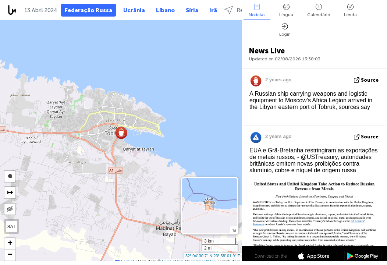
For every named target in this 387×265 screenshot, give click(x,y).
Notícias (257, 10)
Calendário (318, 10)
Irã (213, 10)
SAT (11, 226)
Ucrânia (134, 10)
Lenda (350, 10)
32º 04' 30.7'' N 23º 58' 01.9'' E (212, 256)
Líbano (165, 10)
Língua (286, 10)
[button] (121, 133)
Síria (192, 10)
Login (285, 30)
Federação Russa (88, 10)
